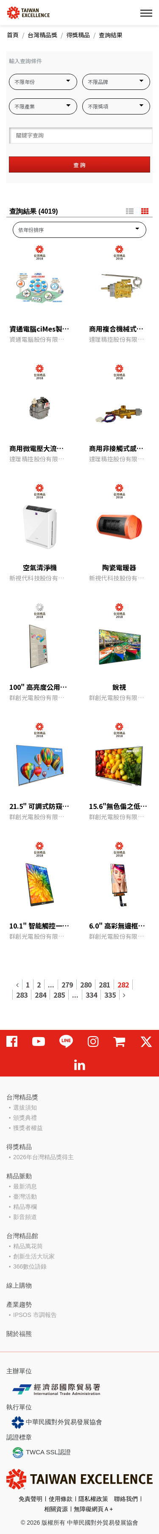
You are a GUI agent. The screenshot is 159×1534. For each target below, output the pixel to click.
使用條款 (61, 1498)
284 (40, 995)
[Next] (124, 995)
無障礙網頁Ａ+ (93, 1509)
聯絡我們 (126, 1498)
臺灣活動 (25, 1196)
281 (104, 984)
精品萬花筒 (28, 1246)
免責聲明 (30, 1498)
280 (86, 984)
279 (67, 984)
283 (22, 995)
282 (123, 984)
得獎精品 (78, 35)
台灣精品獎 (42, 35)
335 (110, 995)
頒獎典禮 (25, 1118)
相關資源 (56, 1509)
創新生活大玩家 (34, 1256)
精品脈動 (19, 1176)
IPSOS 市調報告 (35, 1315)
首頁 (13, 35)
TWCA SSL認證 (41, 1452)
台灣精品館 (22, 1236)
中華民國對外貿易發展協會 (56, 1422)
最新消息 (25, 1186)
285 (59, 995)
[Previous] (17, 984)
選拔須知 (25, 1107)
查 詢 (79, 165)
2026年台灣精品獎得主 (43, 1157)
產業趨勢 (19, 1304)
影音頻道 (25, 1217)
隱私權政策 (93, 1498)
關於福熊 (19, 1333)
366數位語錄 (30, 1266)
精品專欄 (25, 1207)
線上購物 (19, 1285)
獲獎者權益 (28, 1128)
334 (91, 995)
